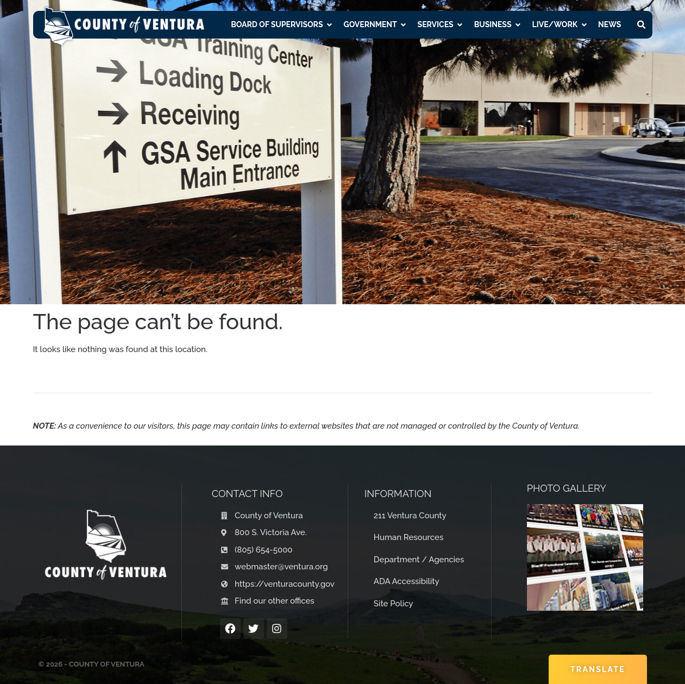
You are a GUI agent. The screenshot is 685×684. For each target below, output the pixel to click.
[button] (641, 25)
